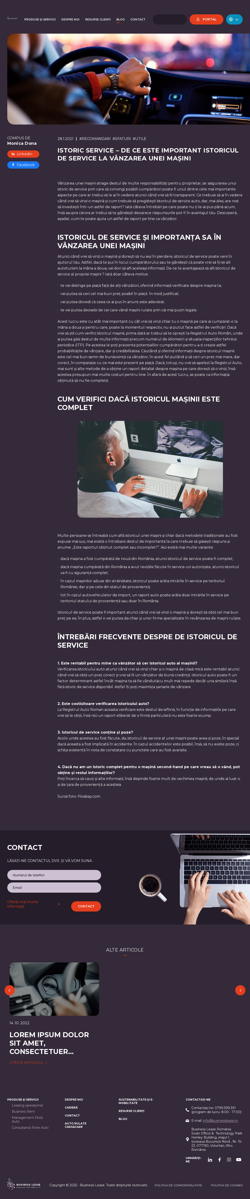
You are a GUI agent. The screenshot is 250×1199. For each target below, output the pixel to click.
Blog (123, 1119)
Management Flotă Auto (27, 1120)
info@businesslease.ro (220, 1121)
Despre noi (74, 1099)
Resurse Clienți (131, 1111)
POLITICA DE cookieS (227, 1185)
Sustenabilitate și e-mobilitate (136, 1101)
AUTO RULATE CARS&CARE (75, 1125)
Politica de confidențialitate (178, 1185)
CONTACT (72, 1115)
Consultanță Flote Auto (30, 1128)
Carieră (71, 1107)
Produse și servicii (23, 1099)
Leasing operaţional (27, 1105)
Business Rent (23, 1112)
